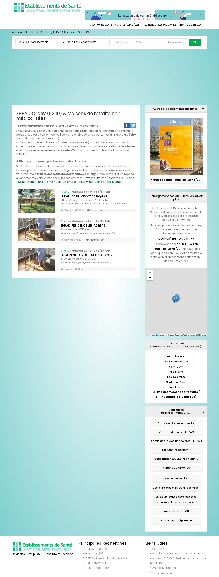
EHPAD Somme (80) (95, 555)
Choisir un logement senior (176, 415)
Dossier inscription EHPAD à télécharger (176, 479)
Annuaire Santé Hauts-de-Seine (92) (115, 16)
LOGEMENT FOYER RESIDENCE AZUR (86, 246)
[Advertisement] (109, 69)
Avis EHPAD (157, 540)
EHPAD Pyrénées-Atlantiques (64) (105, 550)
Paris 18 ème (113, 173)
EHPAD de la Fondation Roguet (84, 187)
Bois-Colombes (66, 173)
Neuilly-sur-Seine (90, 173)
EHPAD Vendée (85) (96, 559)
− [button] (150, 269)
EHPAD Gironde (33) (96, 540)
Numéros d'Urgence (176, 459)
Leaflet (155, 326)
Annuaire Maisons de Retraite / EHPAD (36, 24)
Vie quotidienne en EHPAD (176, 424)
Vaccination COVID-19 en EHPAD (176, 450)
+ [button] (150, 264)
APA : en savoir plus (176, 470)
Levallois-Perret (95, 169)
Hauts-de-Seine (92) (78, 24)
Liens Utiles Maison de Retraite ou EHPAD (173, 16)
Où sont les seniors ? (176, 441)
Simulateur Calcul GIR (176, 502)
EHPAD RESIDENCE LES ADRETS (83, 217)
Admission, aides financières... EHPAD (176, 432)
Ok (195, 34)
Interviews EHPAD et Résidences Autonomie (178, 550)
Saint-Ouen (26, 173)
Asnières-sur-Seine (121, 169)
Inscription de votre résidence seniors (175, 545)
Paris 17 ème (44, 173)
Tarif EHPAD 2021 (160, 555)
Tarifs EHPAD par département (176, 512)
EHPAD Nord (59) (94, 545)
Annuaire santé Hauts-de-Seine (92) (176, 171)
